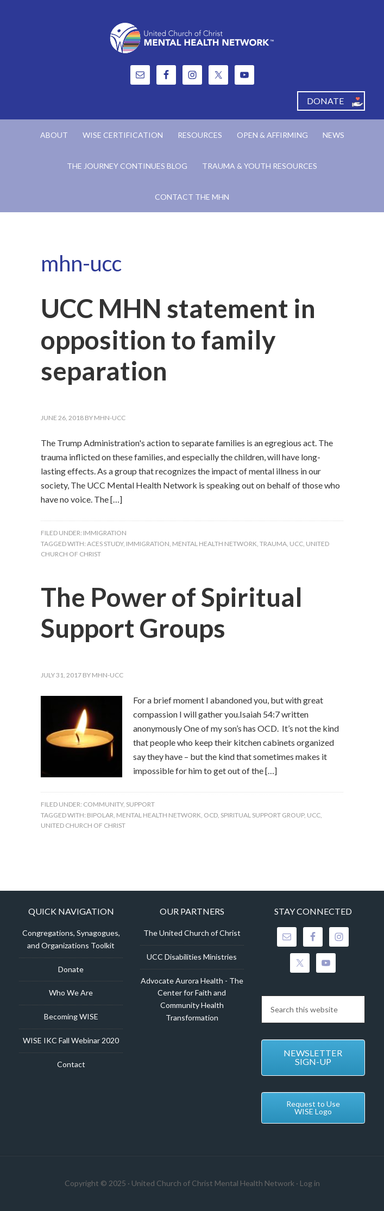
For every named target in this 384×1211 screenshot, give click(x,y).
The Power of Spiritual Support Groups (172, 612)
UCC (296, 544)
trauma (273, 544)
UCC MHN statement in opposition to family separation (178, 339)
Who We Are (71, 992)
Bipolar (100, 815)
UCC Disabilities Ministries (192, 956)
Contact (71, 1064)
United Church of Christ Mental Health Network (191, 38)
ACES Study (105, 544)
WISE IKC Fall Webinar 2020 (71, 1040)
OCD (211, 815)
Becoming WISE (71, 1016)
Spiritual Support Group (262, 815)
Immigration (105, 533)
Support (140, 804)
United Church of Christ (83, 825)
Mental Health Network (214, 544)
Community (103, 804)
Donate (71, 969)
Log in (310, 1183)
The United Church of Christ (192, 932)
